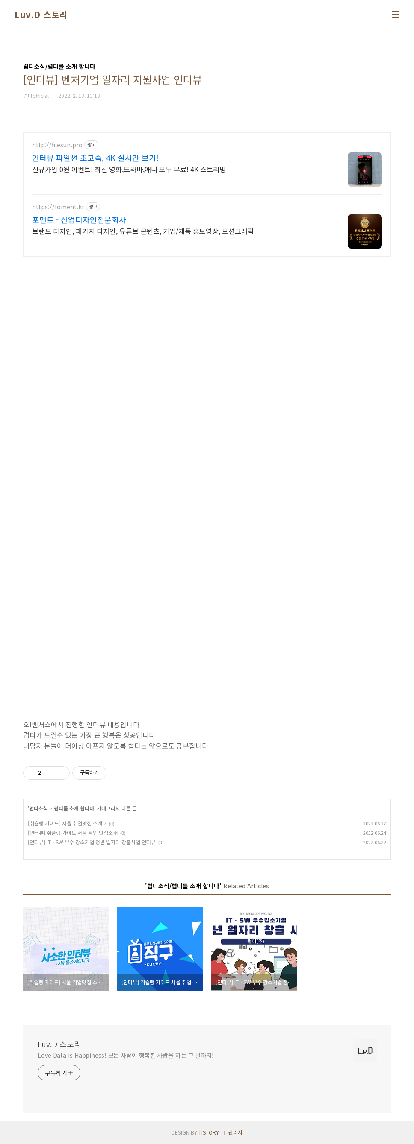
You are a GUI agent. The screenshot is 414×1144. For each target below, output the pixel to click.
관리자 (235, 1132)
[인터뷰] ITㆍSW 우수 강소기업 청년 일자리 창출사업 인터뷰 (92, 842)
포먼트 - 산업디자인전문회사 (79, 219)
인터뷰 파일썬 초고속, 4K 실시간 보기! (95, 157)
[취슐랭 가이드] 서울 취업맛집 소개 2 (67, 823)
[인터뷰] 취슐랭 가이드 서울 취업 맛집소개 (73, 832)
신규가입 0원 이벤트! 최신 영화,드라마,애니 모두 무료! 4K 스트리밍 (129, 169)
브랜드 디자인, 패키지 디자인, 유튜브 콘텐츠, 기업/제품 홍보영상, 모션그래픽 (143, 231)
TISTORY (208, 1132)
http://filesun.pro (57, 145)
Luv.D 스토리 (41, 14)
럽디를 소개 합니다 (74, 808)
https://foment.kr (58, 207)
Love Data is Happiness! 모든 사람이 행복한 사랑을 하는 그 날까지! (126, 1055)
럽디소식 (38, 808)
